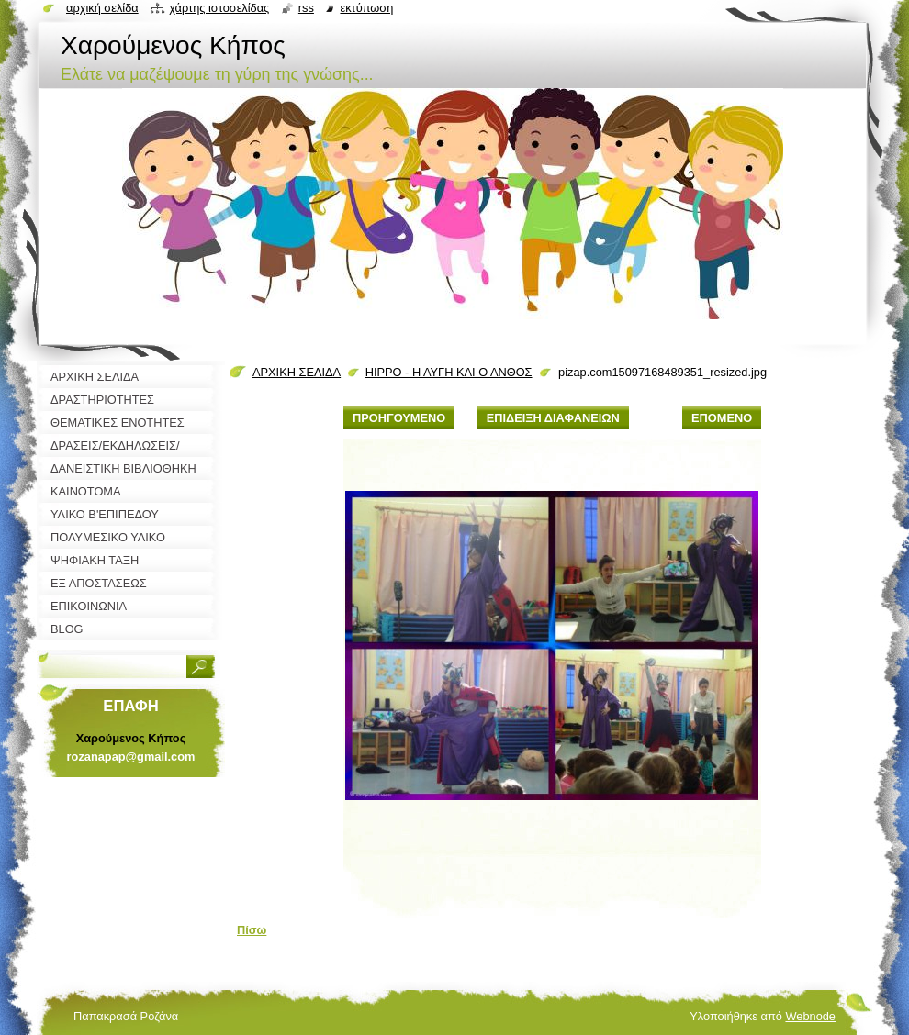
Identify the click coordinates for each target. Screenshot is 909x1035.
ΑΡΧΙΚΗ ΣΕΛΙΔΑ (296, 372)
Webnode (810, 1016)
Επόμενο (721, 418)
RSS (306, 8)
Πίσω (251, 930)
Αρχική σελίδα (102, 8)
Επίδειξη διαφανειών (553, 418)
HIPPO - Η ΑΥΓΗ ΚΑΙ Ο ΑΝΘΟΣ (449, 372)
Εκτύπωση (366, 8)
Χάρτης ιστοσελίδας (219, 8)
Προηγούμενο (399, 418)
